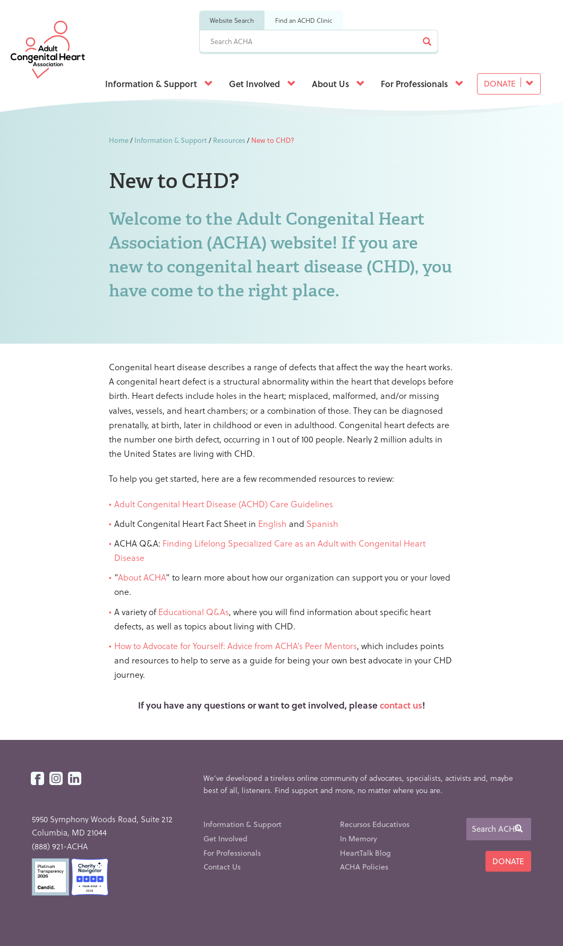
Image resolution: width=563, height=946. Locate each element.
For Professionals (422, 84)
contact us (401, 705)
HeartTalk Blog (365, 852)
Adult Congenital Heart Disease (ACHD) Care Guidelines (223, 504)
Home (119, 140)
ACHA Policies (364, 866)
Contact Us (222, 866)
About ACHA (142, 577)
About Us (338, 84)
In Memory (358, 838)
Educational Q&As (193, 612)
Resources (229, 140)
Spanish (322, 523)
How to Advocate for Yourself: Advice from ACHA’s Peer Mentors (235, 646)
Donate (509, 83)
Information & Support (159, 84)
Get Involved (262, 84)
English (273, 523)
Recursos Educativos (375, 824)
